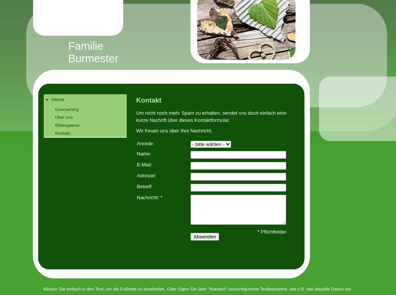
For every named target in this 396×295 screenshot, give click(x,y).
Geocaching (66, 109)
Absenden (204, 237)
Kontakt (62, 133)
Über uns (64, 117)
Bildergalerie (67, 125)
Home (57, 99)
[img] (206, 40)
